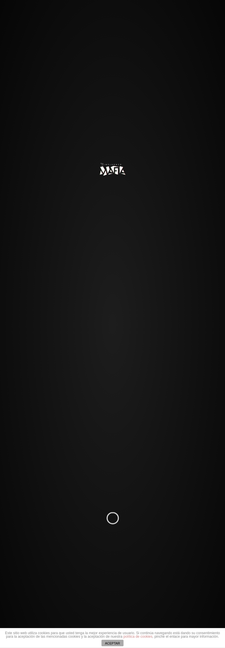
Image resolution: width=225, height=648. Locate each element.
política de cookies (138, 636)
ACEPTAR (112, 643)
